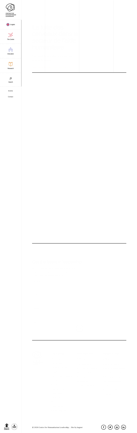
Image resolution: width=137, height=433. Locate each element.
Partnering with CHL (61, 406)
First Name (36, 277)
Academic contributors (106, 106)
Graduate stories (85, 381)
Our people (56, 359)
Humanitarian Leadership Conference (58, 389)
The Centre (57, 349)
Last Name (36, 291)
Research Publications (114, 364)
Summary (101, 103)
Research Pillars (111, 360)
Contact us (56, 411)
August (80, 427)
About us (55, 355)
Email (34, 318)
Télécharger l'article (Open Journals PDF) (51, 62)
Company (35, 305)
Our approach (84, 360)
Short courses (84, 368)
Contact (10, 97)
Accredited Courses (87, 364)
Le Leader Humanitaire (106, 92)
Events (10, 91)
